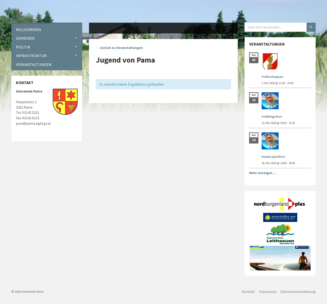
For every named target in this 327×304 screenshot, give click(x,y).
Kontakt (248, 291)
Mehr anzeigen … (262, 173)
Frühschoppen (272, 77)
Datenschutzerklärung (298, 291)
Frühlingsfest (272, 116)
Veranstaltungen (33, 64)
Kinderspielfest (273, 157)
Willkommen (28, 29)
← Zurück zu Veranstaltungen (119, 48)
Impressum (268, 291)
